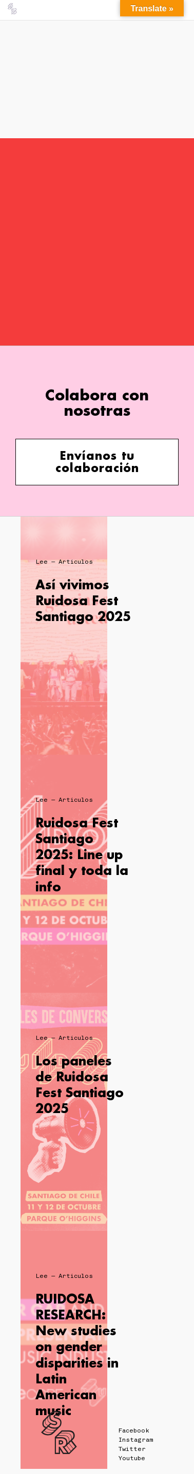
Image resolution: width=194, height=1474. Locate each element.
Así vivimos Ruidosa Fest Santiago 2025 (83, 600)
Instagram (136, 1439)
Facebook (134, 1430)
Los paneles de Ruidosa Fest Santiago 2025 (79, 1085)
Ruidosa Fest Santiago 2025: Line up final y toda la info (81, 854)
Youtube (132, 1458)
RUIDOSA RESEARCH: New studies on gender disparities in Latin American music (77, 1354)
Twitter (132, 1448)
